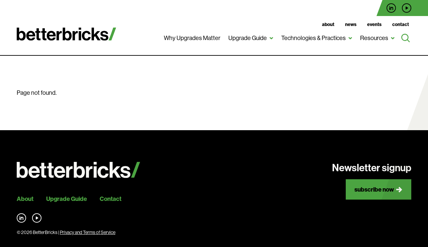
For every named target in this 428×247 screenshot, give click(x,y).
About (328, 24)
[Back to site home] (78, 170)
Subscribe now (374, 189)
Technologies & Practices (313, 38)
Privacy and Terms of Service (87, 232)
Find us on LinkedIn (391, 8)
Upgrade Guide (247, 38)
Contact (400, 24)
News (350, 24)
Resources (374, 38)
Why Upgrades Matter (192, 38)
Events (374, 24)
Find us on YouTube (406, 8)
